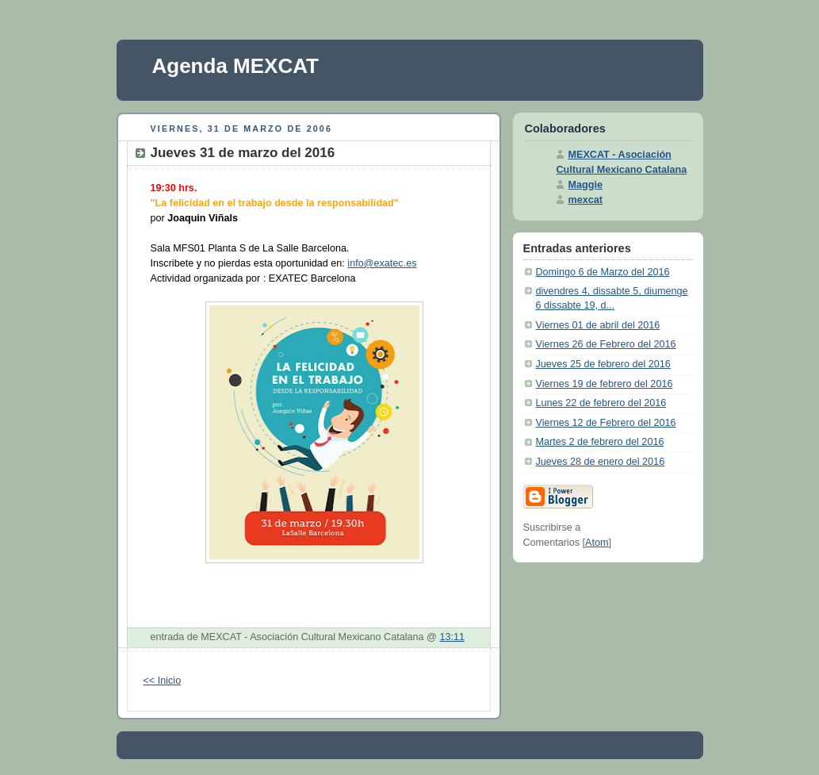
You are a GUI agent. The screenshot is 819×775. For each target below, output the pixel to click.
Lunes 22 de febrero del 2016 (601, 403)
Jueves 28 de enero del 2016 (600, 461)
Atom (596, 542)
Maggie (585, 184)
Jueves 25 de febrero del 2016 (603, 364)
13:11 (452, 637)
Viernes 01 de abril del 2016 (598, 325)
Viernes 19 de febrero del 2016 (604, 383)
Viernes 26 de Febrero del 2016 (606, 344)
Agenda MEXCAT (235, 66)
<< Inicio (163, 680)
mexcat (585, 199)
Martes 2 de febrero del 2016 (600, 441)
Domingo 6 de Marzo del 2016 (603, 272)
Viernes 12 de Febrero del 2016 (606, 422)
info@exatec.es (381, 263)
